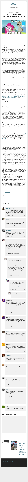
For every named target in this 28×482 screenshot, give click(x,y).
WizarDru (7, 389)
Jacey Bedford (8, 230)
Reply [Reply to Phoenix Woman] (24, 351)
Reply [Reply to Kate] (24, 410)
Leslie (7, 219)
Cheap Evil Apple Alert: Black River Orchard (22, 450)
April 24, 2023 (10, 410)
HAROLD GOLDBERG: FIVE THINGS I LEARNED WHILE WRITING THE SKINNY (22, 443)
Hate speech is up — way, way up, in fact (8, 138)
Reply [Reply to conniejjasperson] (24, 215)
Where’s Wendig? (9, 460)
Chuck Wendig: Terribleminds (14, 4)
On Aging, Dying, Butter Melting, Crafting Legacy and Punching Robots (22, 452)
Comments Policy (4, 461)
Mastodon (8, 186)
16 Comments (17, 12)
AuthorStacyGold (9, 240)
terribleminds (12, 280)
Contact (8, 461)
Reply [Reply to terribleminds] (24, 289)
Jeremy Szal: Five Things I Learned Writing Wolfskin (22, 454)
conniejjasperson (9, 208)
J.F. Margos (8, 355)
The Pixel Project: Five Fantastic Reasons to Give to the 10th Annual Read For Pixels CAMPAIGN (22, 446)
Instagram (4, 186)
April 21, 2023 (11, 12)
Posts (2, 460)
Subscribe (11, 461)
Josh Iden (9, 258)
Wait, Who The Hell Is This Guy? (16, 460)
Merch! (5, 460)
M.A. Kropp (7, 331)
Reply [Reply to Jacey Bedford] (24, 236)
